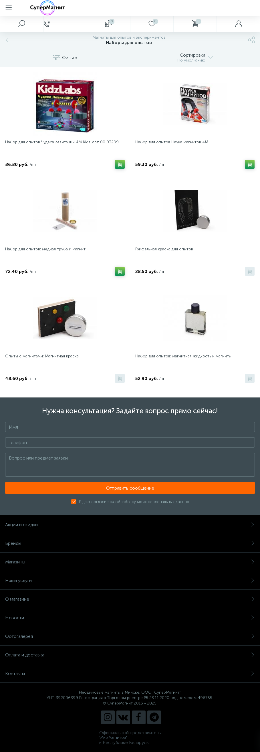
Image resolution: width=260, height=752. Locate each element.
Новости (130, 617)
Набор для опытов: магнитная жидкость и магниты (183, 356)
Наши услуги (130, 580)
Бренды (130, 543)
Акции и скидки (130, 524)
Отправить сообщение (130, 488)
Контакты (130, 673)
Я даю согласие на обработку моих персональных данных (134, 501)
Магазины (130, 562)
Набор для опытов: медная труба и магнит (45, 249)
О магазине (130, 599)
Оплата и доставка (130, 655)
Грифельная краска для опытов (164, 249)
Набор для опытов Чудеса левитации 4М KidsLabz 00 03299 (62, 142)
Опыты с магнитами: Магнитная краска (42, 356)
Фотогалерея (130, 636)
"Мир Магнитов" (113, 737)
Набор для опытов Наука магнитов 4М (171, 142)
